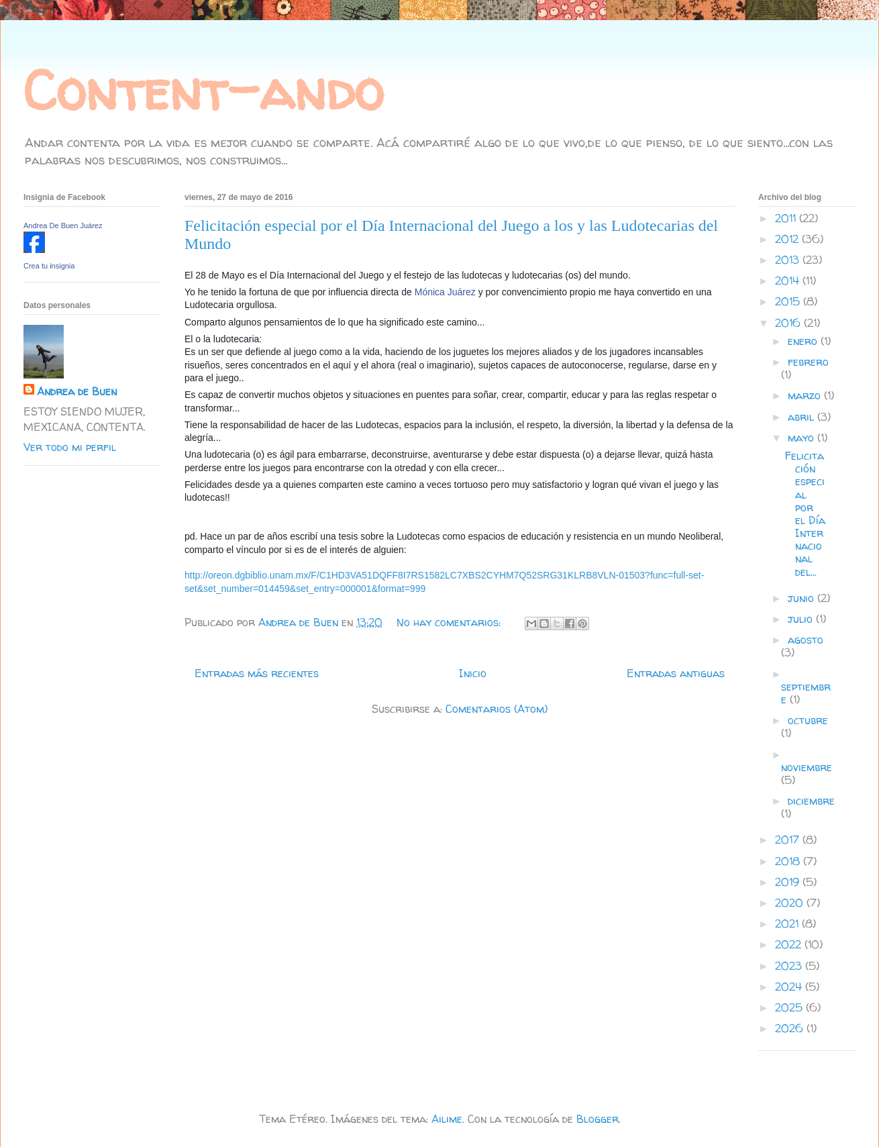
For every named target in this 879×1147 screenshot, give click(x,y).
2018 (789, 861)
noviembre (806, 767)
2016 (789, 322)
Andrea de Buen (77, 391)
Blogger (597, 1118)
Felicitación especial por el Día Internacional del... (805, 513)
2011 (787, 218)
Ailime (446, 1118)
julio (802, 618)
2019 (789, 882)
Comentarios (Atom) (497, 708)
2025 (790, 1007)
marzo (806, 395)
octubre (808, 720)
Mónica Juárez (445, 292)
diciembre (811, 800)
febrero (808, 361)
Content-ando (203, 90)
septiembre (806, 693)
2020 (791, 902)
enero (804, 341)
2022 (790, 944)
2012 (788, 239)
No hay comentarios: (450, 622)
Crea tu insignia (48, 266)
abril (802, 416)
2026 (791, 1028)
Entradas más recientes (257, 673)
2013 (789, 259)
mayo (802, 437)
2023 (790, 965)
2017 (789, 839)
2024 (790, 986)
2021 (788, 923)
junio (802, 598)
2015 (789, 301)
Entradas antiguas (676, 673)
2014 (789, 280)
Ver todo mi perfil (69, 447)
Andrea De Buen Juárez (62, 225)
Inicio (472, 673)
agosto (805, 639)
